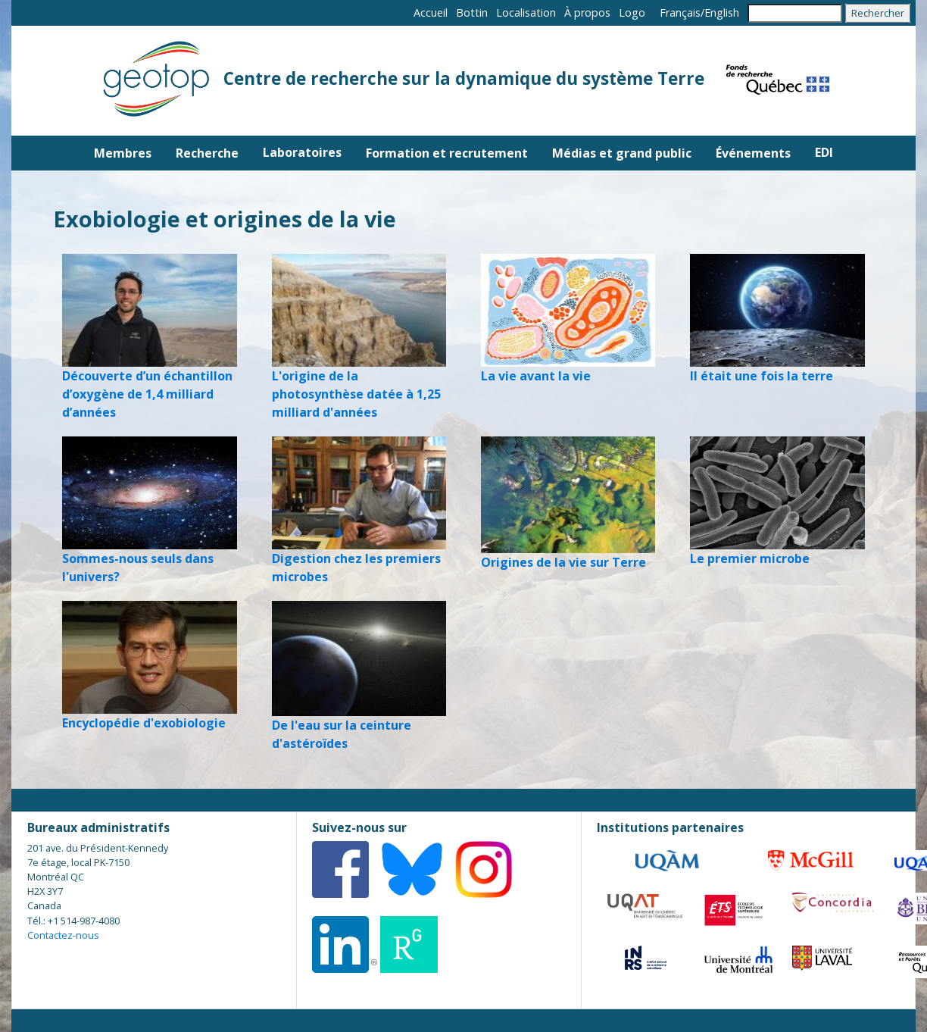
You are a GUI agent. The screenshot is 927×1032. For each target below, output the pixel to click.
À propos (587, 12)
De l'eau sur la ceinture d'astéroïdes (341, 734)
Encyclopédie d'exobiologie (144, 723)
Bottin (472, 12)
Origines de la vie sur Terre (563, 562)
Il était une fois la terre (761, 375)
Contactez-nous (63, 935)
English (721, 12)
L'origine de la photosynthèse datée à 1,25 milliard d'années (356, 394)
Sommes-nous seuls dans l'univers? (138, 567)
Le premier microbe (750, 558)
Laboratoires (302, 152)
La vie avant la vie (536, 375)
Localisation (526, 12)
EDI (824, 152)
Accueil (431, 12)
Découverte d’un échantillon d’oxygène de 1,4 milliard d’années (147, 394)
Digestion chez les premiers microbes (356, 567)
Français (680, 12)
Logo (632, 12)
